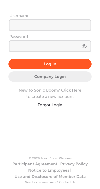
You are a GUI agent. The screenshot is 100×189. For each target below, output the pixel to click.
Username (19, 15)
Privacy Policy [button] (74, 163)
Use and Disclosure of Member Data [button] (50, 176)
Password (18, 36)
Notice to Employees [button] (48, 170)
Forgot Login (50, 104)
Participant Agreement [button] (34, 163)
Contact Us (67, 182)
